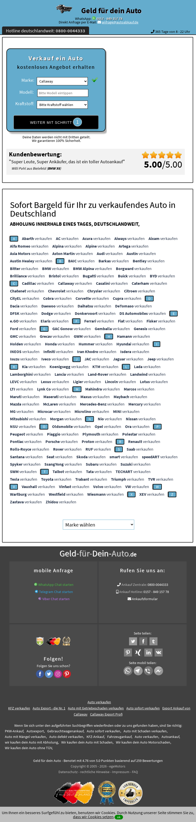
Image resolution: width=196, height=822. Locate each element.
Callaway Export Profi (106, 714)
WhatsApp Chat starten (56, 584)
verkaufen (37, 238)
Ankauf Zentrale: (134, 584)
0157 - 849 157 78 (109, 18)
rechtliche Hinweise (94, 772)
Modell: (26, 92)
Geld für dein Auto (111, 10)
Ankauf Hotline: (131, 591)
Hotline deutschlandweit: (45, 31)
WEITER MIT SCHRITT (56, 122)
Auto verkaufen (99, 702)
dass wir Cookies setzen (93, 816)
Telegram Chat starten (56, 591)
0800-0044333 (158, 584)
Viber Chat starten (56, 599)
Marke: (27, 80)
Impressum (120, 772)
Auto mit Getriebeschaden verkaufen (96, 708)
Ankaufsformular (145, 599)
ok (118, 817)
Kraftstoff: (24, 103)
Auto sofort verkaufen (143, 708)
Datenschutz (68, 772)
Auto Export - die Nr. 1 (49, 708)
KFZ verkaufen (19, 708)
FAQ (135, 772)
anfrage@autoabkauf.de (120, 22)
